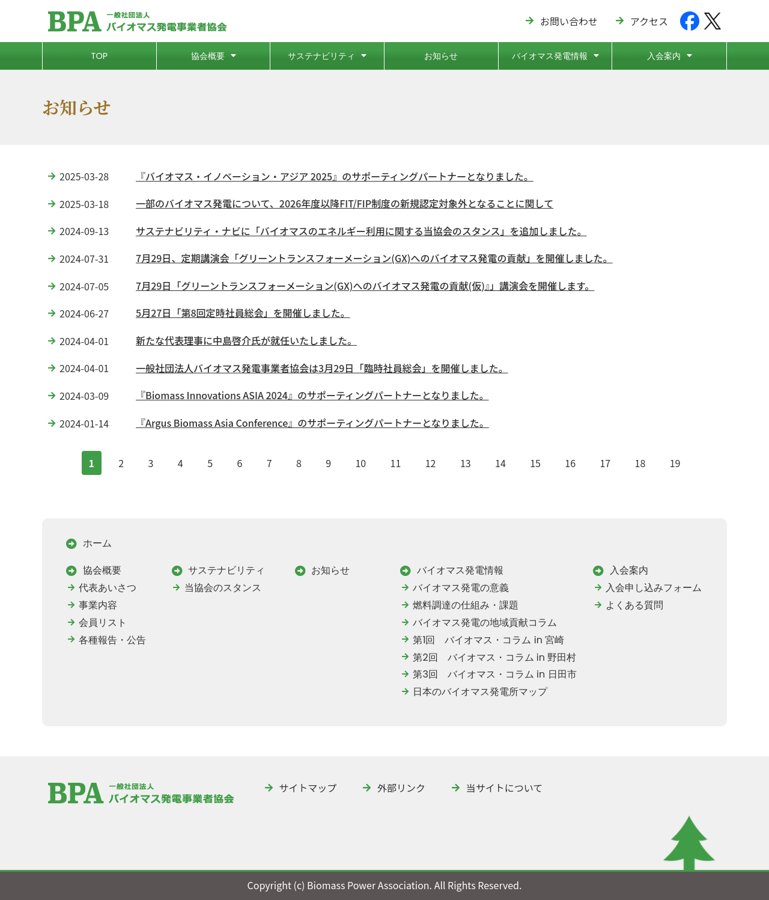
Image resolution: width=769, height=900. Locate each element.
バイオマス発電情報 (555, 55)
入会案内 (669, 55)
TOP (99, 56)
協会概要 (213, 55)
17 (604, 460)
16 (570, 460)
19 (675, 460)
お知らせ (441, 56)
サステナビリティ (327, 55)
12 (430, 460)
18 (640, 460)
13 (465, 460)
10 (360, 460)
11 (395, 460)
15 (535, 460)
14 (500, 460)
